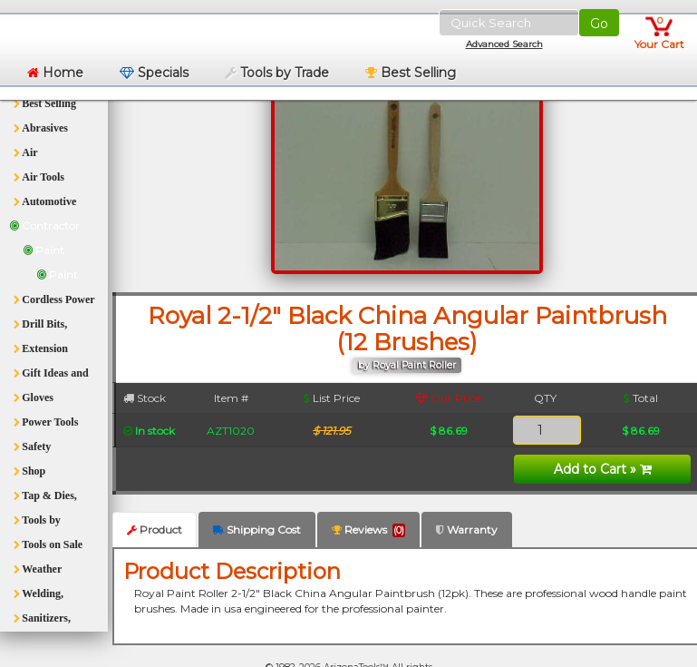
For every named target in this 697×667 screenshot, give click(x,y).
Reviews (368, 530)
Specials (154, 72)
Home (55, 72)
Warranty (467, 529)
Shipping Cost (257, 529)
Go (599, 23)
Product (154, 529)
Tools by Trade (277, 72)
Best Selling (410, 72)
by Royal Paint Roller (407, 365)
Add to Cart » (603, 469)
